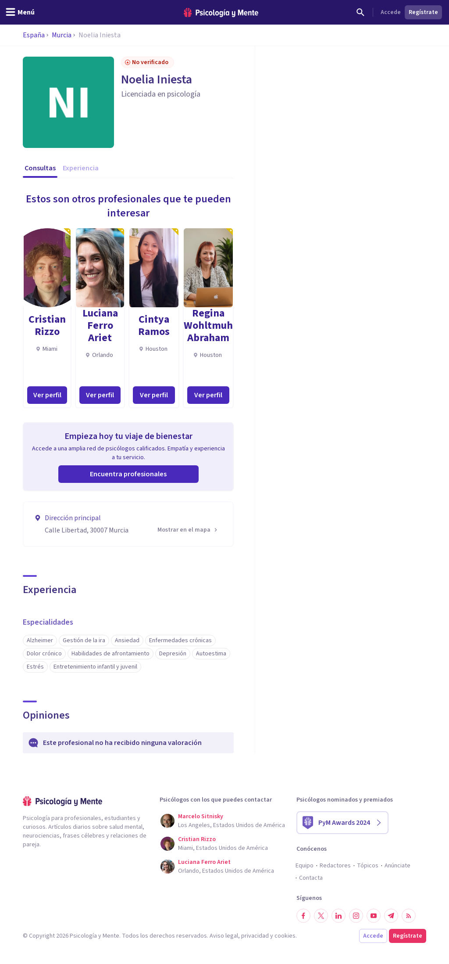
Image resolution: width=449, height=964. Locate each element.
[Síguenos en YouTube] (374, 916)
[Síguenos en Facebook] (303, 916)
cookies (285, 936)
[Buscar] (360, 12)
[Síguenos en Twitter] (321, 916)
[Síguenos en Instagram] (356, 916)
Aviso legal (224, 936)
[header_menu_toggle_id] (20, 12)
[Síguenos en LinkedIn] (338, 916)
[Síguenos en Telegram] (391, 916)
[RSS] (409, 916)
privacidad (255, 936)
